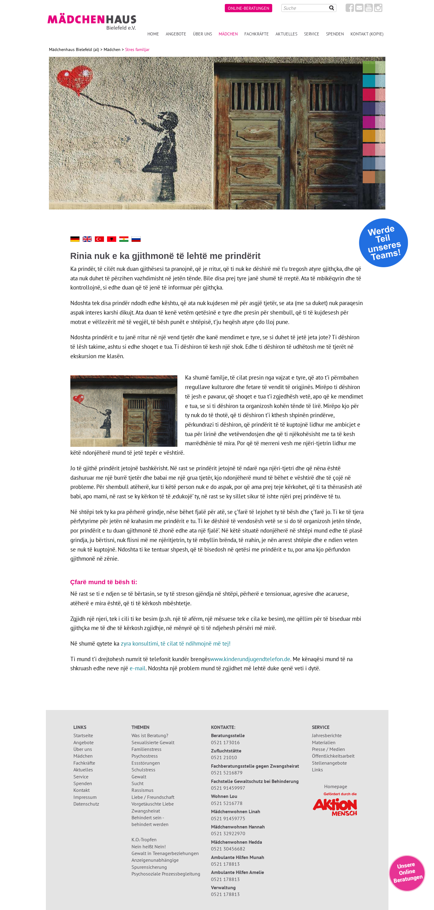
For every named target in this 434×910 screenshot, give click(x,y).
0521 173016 (225, 742)
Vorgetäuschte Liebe (153, 804)
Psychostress (145, 756)
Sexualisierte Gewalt (153, 742)
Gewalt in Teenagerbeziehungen (165, 853)
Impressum (85, 797)
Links (317, 769)
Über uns (202, 34)
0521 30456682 (228, 849)
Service (311, 34)
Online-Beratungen (248, 8)
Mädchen (228, 34)
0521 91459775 (228, 818)
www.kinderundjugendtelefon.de (250, 659)
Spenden (335, 34)
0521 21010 (224, 757)
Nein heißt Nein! (149, 846)
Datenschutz (86, 804)
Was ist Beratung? (150, 735)
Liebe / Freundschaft (153, 797)
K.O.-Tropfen (144, 839)
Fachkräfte (256, 34)
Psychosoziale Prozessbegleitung (166, 874)
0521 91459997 (228, 788)
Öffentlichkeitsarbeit (333, 756)
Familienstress (146, 749)
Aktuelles (286, 34)
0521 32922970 (228, 833)
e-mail (138, 668)
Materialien (324, 742)
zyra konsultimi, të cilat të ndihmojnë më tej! (176, 643)
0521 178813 (225, 864)
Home (153, 34)
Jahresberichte (327, 735)
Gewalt (139, 777)
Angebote (176, 34)
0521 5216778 (227, 803)
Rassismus (143, 790)
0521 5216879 (227, 773)
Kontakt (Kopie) (367, 34)
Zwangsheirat (146, 811)
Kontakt (81, 790)
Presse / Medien (328, 749)
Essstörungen (146, 763)
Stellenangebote (329, 763)
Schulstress (143, 769)
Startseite (83, 735)
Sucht (137, 783)
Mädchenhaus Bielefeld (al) (74, 49)
